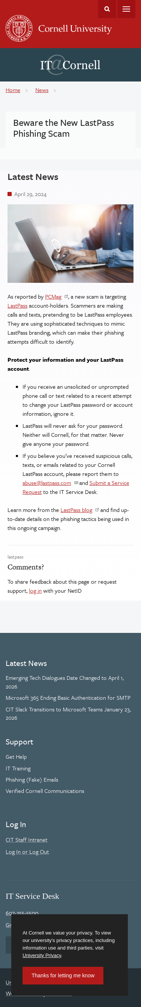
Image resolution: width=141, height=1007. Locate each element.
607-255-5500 (22, 913)
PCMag (53, 296)
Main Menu (126, 9)
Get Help (16, 756)
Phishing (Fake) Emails (32, 779)
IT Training (18, 768)
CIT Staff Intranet (26, 839)
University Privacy (42, 955)
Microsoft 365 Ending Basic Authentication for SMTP (68, 697)
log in (35, 590)
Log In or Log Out (27, 851)
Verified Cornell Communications (45, 791)
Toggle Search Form (107, 9)
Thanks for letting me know (63, 975)
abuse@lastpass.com (47, 483)
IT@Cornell (70, 64)
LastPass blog (76, 510)
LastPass (17, 305)
